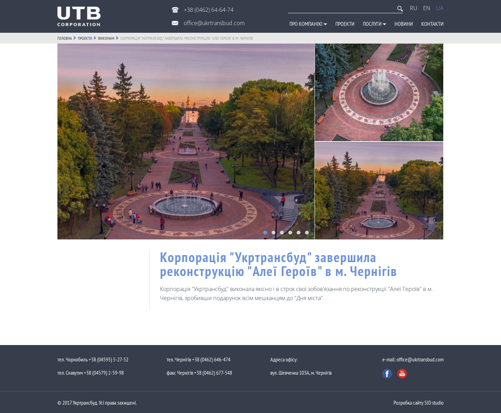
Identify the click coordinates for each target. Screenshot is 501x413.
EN (426, 8)
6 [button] (306, 232)
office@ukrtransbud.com (213, 23)
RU (414, 8)
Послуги (374, 23)
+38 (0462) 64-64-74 (207, 10)
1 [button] (265, 232)
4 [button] (290, 232)
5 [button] (298, 232)
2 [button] (273, 232)
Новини (404, 23)
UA (440, 8)
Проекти (345, 23)
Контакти (432, 23)
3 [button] (281, 232)
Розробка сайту (408, 402)
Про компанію (308, 23)
